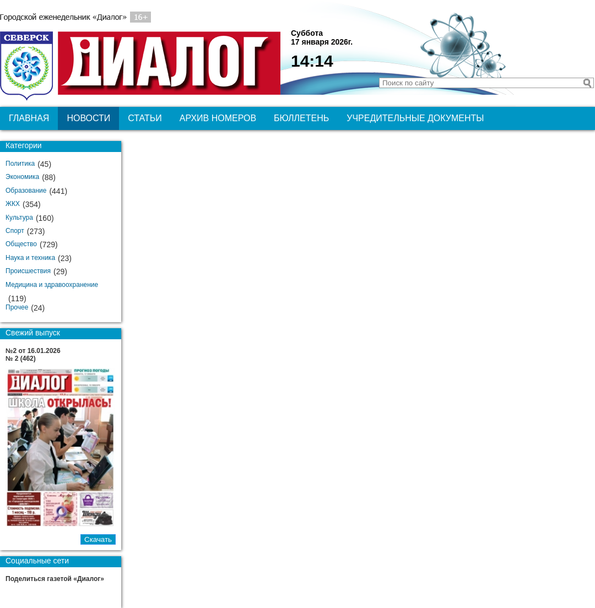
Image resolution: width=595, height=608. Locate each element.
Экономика (22, 177)
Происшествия (28, 271)
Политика (20, 163)
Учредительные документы (415, 118)
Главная (29, 118)
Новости (88, 118)
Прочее (17, 307)
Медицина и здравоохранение (52, 285)
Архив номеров (218, 118)
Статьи (144, 118)
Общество (21, 244)
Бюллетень (301, 118)
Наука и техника (30, 258)
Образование (26, 190)
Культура (19, 217)
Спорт (15, 231)
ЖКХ (13, 204)
